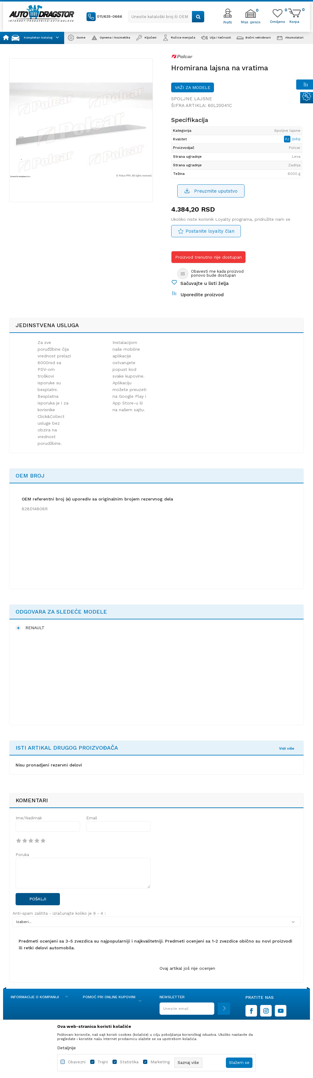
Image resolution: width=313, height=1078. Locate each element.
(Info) (296, 139)
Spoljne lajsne (191, 99)
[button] (166, 17)
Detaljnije (66, 1047)
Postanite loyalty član (210, 231)
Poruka (22, 854)
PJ (287, 139)
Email (91, 818)
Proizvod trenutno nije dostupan (208, 257)
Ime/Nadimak (29, 818)
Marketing (160, 1062)
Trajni (103, 1062)
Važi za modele (192, 87)
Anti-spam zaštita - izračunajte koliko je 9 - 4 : (59, 913)
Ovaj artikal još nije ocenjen (187, 968)
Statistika (129, 1062)
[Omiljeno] (277, 21)
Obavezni (77, 1062)
